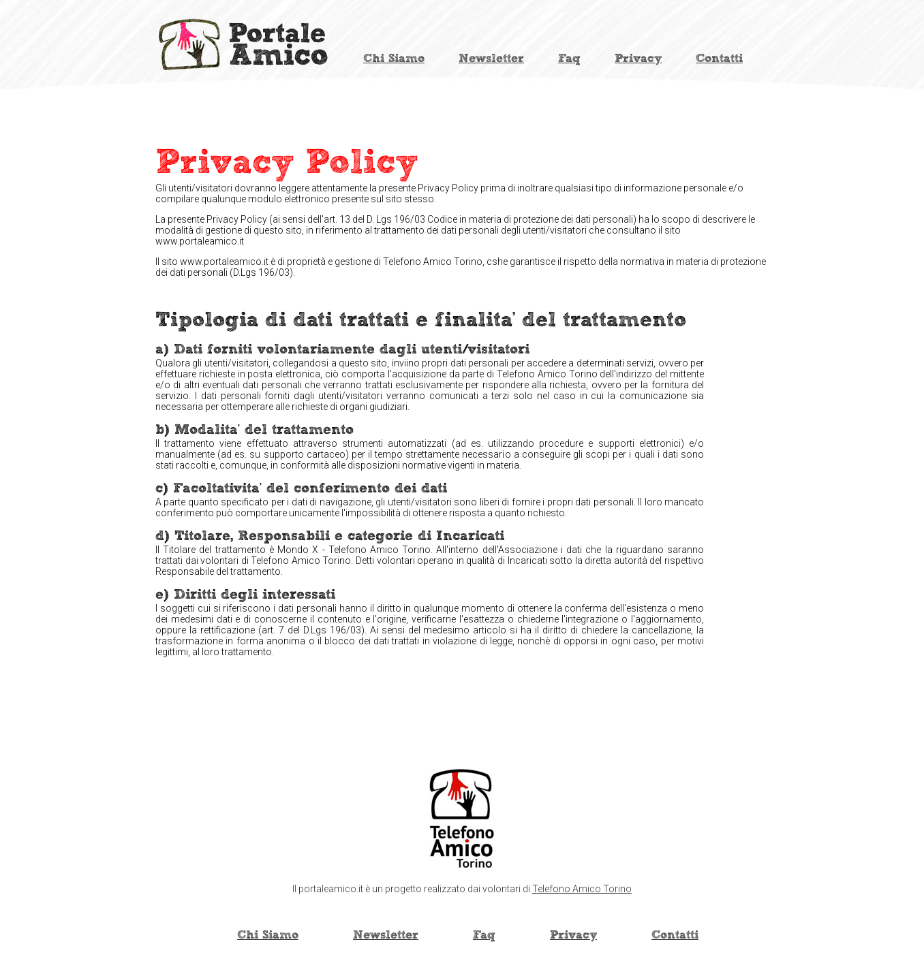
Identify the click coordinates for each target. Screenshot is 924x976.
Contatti (719, 58)
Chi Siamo (394, 58)
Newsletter (491, 58)
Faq (569, 58)
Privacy (638, 58)
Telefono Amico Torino (582, 888)
